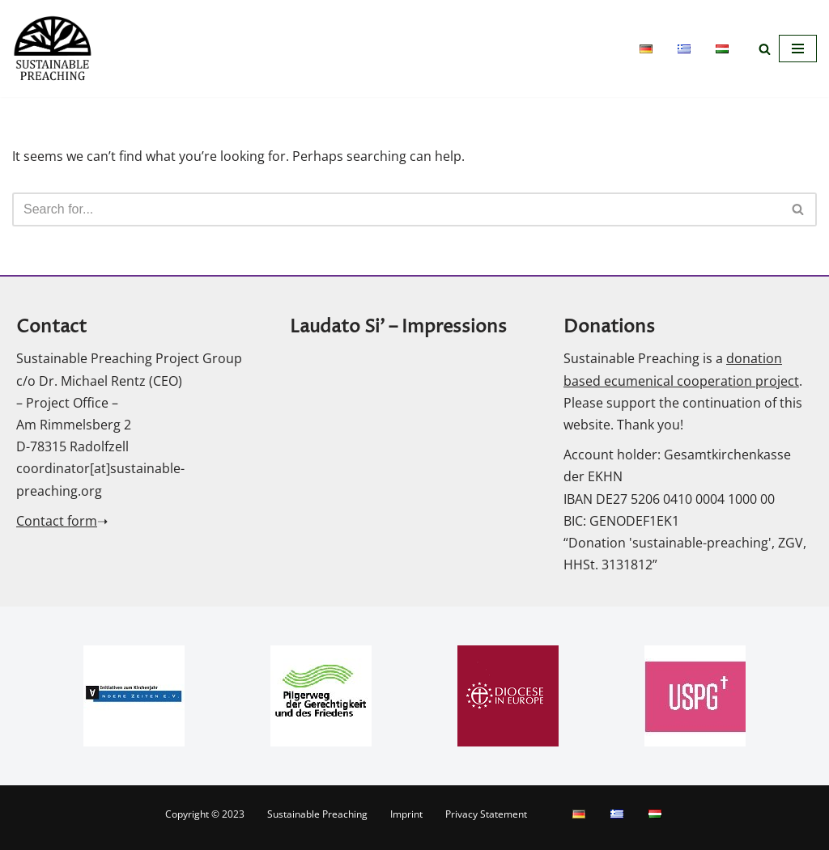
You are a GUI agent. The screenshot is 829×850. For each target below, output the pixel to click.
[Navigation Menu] (798, 48)
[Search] (765, 49)
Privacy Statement (486, 814)
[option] (134, 695)
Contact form (56, 521)
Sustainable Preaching (317, 814)
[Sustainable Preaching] (52, 48)
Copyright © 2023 (204, 814)
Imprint (406, 814)
